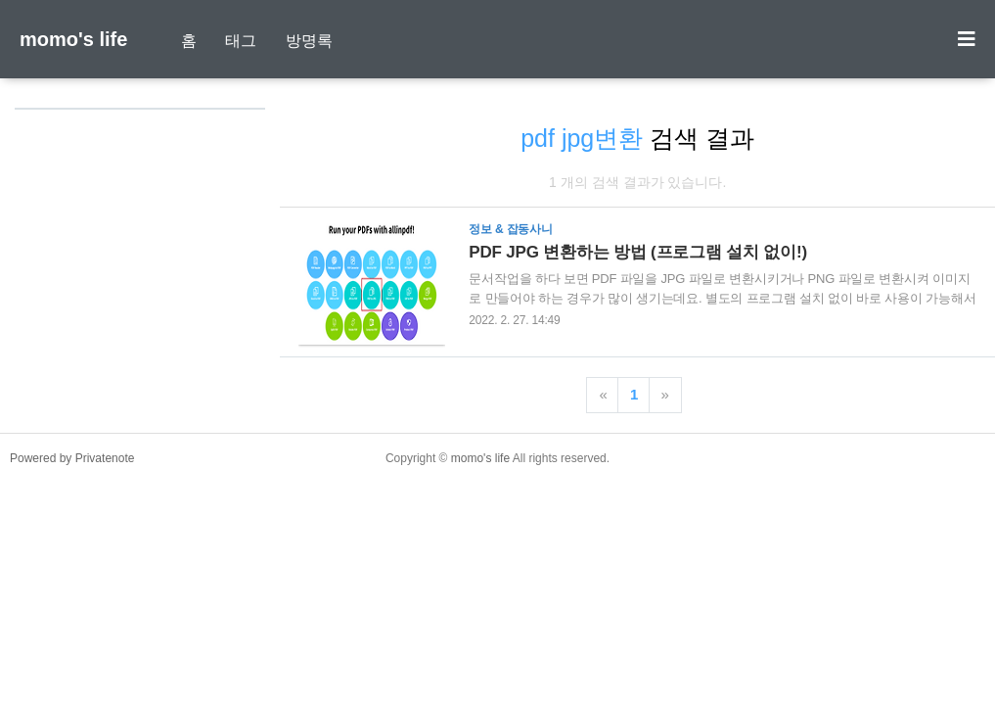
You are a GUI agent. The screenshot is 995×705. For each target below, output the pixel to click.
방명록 (309, 40)
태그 (240, 40)
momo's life (73, 39)
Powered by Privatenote (72, 458)
